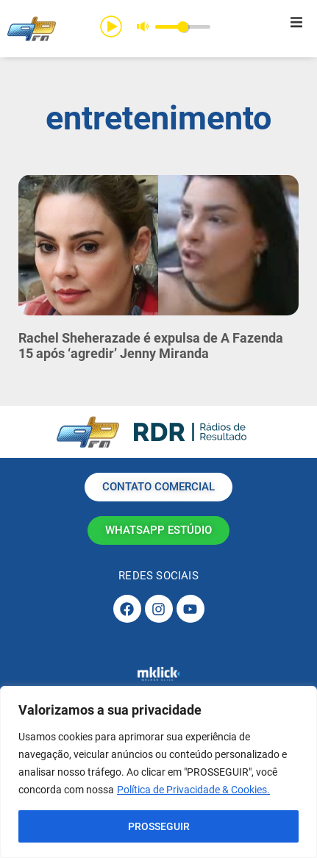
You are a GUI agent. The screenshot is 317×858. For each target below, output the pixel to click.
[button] (296, 22)
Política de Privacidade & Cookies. (193, 790)
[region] (158, 772)
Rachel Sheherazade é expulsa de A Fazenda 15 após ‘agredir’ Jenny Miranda (150, 346)
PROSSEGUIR (159, 826)
